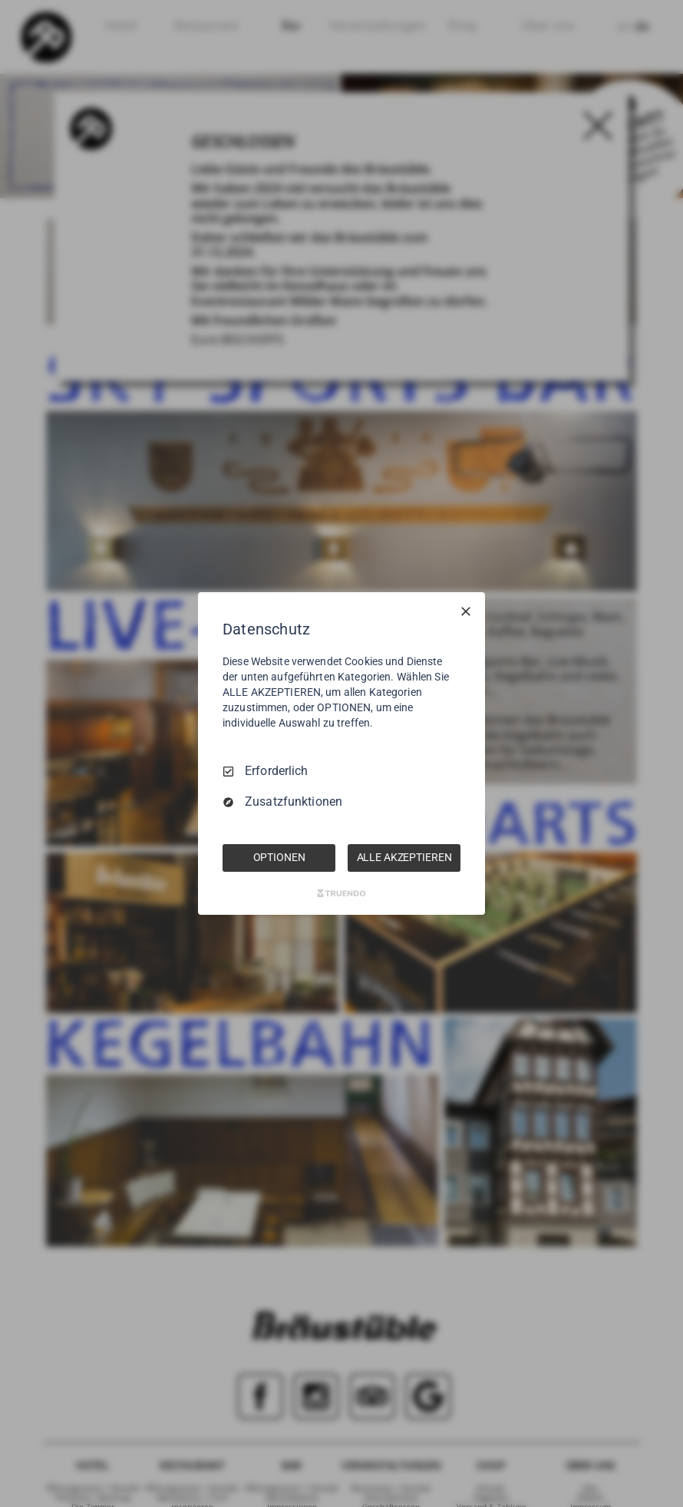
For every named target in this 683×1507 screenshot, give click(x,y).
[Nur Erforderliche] (466, 611)
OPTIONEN (279, 857)
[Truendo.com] (341, 893)
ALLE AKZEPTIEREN (404, 857)
